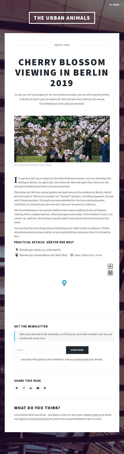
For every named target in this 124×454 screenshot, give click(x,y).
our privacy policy (80, 359)
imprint (23, 418)
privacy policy (41, 418)
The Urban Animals (62, 18)
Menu (116, 4)
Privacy (98, 443)
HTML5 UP (49, 443)
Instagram (66, 443)
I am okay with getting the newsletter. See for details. (62, 359)
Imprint (112, 443)
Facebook (83, 443)
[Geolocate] (110, 266)
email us (96, 414)
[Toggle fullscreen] (110, 272)
